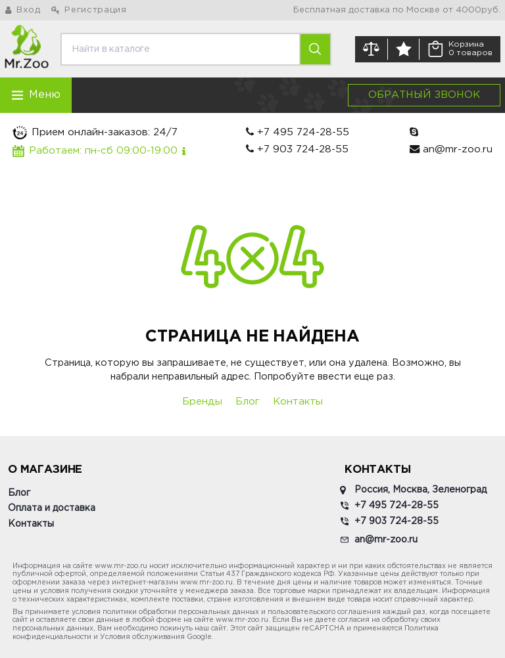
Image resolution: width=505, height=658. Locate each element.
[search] (180, 49)
